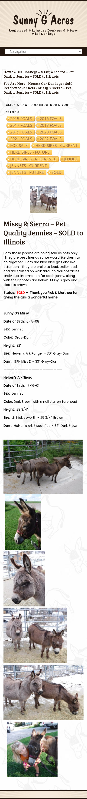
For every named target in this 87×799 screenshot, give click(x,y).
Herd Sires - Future (30, 152)
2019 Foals (21, 132)
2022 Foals (50, 138)
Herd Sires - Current (56, 145)
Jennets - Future (27, 172)
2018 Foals (50, 125)
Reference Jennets (19, 88)
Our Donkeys (26, 72)
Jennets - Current (28, 165)
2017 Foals (21, 125)
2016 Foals (50, 118)
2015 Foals (21, 118)
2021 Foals (21, 138)
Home (8, 72)
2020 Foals (50, 132)
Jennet (70, 159)
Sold (68, 83)
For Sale (19, 145)
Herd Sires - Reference (33, 159)
